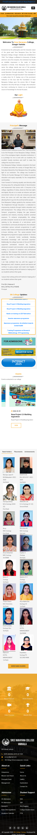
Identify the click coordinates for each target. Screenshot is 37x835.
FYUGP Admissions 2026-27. (17, 2)
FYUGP (2, 13)
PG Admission (6, 803)
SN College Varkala (20, 832)
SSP (21, 803)
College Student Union (27, 810)
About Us (23, 776)
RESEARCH (18, 13)
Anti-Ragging (24, 806)
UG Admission (6, 799)
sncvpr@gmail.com (11, 757)
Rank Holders (7, 452)
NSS (21, 799)
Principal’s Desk (6, 779)
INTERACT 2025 (18, 362)
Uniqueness (5, 772)
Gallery (22, 779)
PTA (21, 813)
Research (4, 806)
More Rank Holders (18, 666)
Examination (24, 783)
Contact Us (23, 786)
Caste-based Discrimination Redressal (19, 16)
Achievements (30, 452)
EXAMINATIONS (9, 13)
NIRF (34, 13)
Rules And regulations (8, 810)
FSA (8, 16)
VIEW (9, 425)
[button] (33, 8)
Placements (18, 452)
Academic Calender (7, 813)
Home (22, 772)
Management (5, 783)
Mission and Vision (7, 776)
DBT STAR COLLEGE (27, 13)
